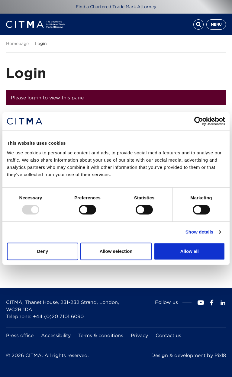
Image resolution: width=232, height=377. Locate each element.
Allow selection (115, 251)
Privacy (139, 335)
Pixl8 (220, 355)
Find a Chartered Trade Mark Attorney (116, 6)
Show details (199, 231)
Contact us (168, 335)
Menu (216, 24)
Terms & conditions (100, 335)
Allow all (189, 251)
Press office (20, 335)
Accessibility (56, 335)
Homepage (17, 43)
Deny (42, 251)
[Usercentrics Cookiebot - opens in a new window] (198, 121)
